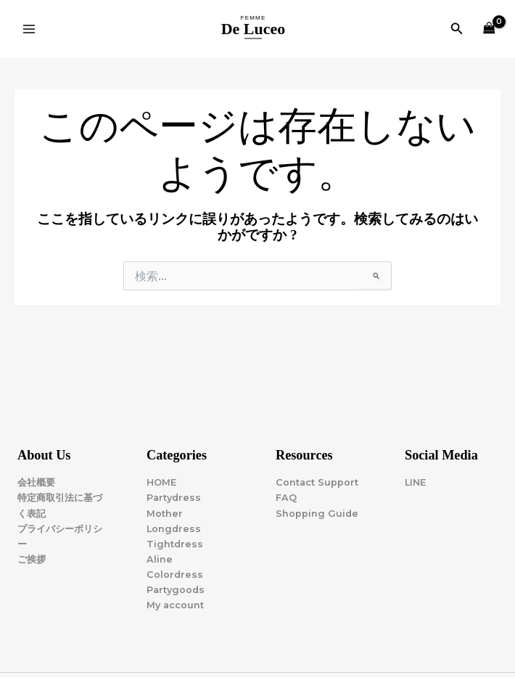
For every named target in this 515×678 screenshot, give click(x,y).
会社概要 (36, 482)
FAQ (286, 497)
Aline (160, 559)
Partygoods (176, 589)
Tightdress (175, 544)
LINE (415, 482)
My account (175, 605)
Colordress (175, 574)
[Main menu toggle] (29, 29)
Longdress (174, 528)
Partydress (174, 497)
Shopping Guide (317, 513)
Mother (165, 513)
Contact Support (317, 482)
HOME (161, 482)
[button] (457, 29)
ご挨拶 (31, 559)
